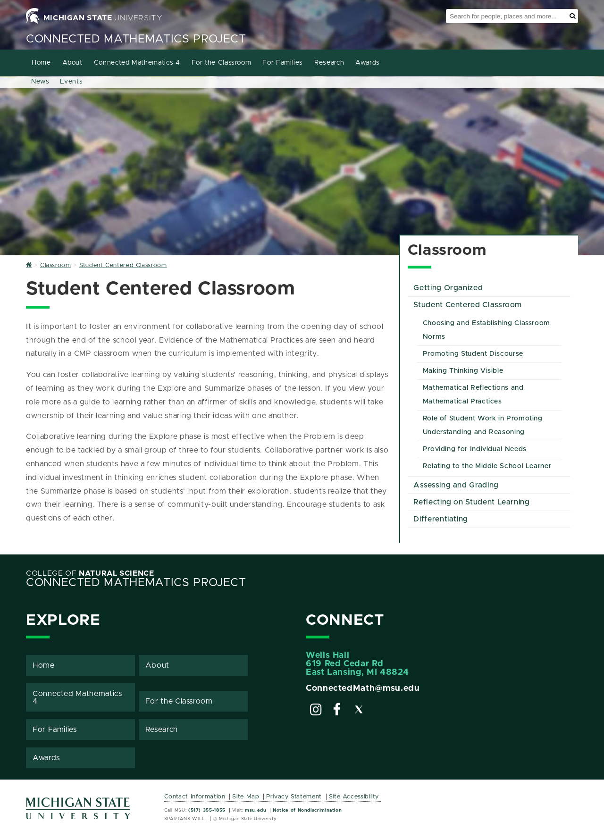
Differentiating (440, 519)
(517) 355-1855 (207, 810)
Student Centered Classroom (467, 305)
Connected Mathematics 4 (137, 62)
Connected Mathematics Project (136, 39)
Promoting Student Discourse (473, 354)
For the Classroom (222, 62)
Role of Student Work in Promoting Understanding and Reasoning (483, 425)
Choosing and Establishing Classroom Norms (486, 330)
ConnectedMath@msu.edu (362, 688)
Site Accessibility (354, 797)
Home (41, 62)
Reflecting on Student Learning (471, 502)
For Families (282, 62)
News (40, 81)
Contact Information (195, 797)
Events (71, 81)
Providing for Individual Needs (475, 449)
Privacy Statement (294, 797)
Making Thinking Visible (463, 371)
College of (90, 573)
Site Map (245, 797)
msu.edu (255, 810)
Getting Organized (448, 288)
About (72, 62)
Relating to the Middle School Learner (487, 466)
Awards (367, 62)
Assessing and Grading (455, 485)
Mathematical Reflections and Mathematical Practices (473, 395)
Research (329, 62)
